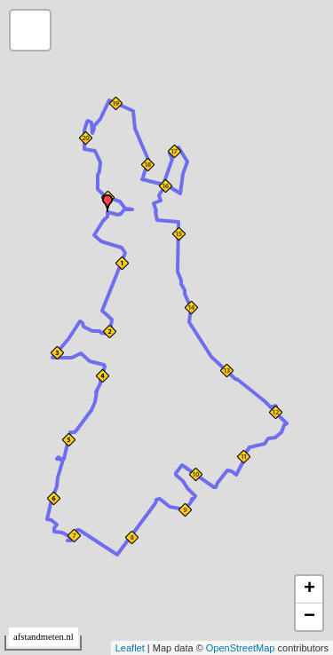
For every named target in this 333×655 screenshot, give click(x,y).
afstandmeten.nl (43, 637)
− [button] (309, 617)
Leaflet (130, 648)
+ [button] (309, 589)
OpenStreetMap (240, 648)
